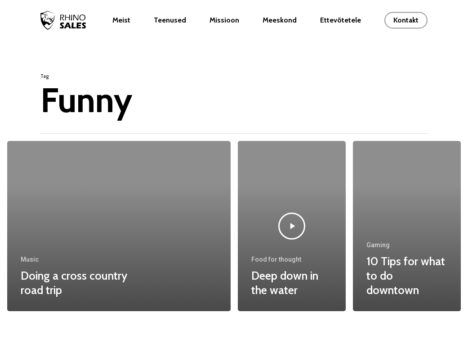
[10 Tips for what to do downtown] (407, 226)
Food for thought (276, 259)
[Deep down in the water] (292, 226)
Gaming (378, 245)
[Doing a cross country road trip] (119, 226)
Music (30, 259)
